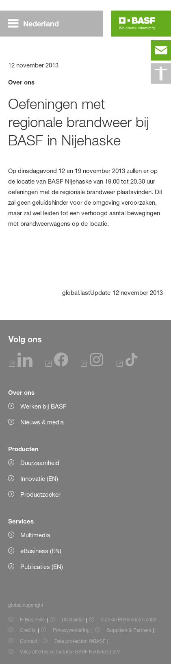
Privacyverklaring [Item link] (71, 630)
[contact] (161, 50)
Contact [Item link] (28, 641)
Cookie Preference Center (129, 619)
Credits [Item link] (28, 630)
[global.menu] (36, 23)
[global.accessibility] (161, 73)
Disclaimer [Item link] (73, 619)
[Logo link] (137, 23)
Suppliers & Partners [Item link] (129, 630)
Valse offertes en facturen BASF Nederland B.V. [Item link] (71, 652)
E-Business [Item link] (32, 619)
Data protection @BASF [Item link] (80, 641)
